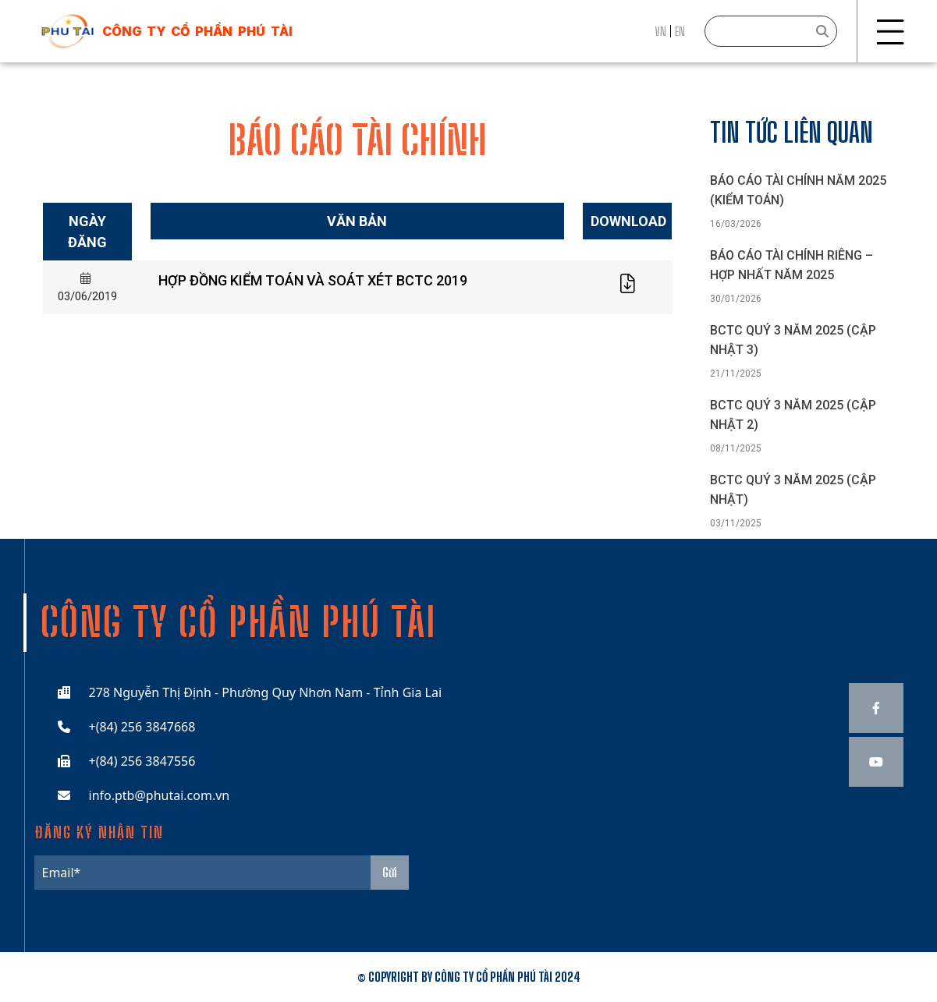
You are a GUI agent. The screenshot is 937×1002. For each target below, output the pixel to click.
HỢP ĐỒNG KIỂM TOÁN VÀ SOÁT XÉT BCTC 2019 (312, 280)
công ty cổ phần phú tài (197, 31)
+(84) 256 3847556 (142, 761)
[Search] (771, 31)
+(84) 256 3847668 (142, 726)
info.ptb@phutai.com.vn (159, 795)
